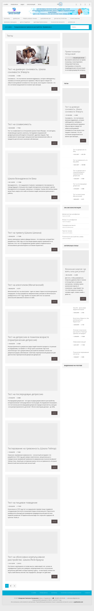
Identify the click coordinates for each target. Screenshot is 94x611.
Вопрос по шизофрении (69, 220)
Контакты (7, 18)
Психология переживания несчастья (81, 354)
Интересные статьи (71, 246)
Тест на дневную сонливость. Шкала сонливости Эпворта (27, 71)
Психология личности (58, 22)
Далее (54, 89)
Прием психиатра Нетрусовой (72, 52)
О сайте (6, 4)
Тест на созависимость (19, 124)
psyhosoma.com (78, 606)
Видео (22, 4)
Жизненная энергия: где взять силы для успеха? (75, 271)
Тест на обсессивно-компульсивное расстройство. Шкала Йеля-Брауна (26, 562)
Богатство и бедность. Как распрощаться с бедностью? (81, 320)
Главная (87, 597)
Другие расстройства (60, 18)
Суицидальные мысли (68, 226)
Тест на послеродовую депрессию (25, 396)
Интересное (71, 22)
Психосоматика (75, 18)
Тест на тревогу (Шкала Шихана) (24, 233)
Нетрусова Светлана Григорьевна (28, 602)
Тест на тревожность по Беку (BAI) (80, 161)
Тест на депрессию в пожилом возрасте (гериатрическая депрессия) (28, 340)
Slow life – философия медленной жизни (79, 309)
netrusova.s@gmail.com (73, 602)
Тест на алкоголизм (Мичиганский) (26, 286)
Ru (60, 4)
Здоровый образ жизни (40, 22)
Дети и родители (25, 22)
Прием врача (14, 4)
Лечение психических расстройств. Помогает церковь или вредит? (80, 332)
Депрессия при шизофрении (71, 215)
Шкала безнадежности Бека (22, 179)
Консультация (31, 4)
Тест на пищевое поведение (22, 505)
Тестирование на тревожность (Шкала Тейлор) (32, 451)
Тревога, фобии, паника (30, 18)
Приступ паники (67, 232)
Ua (58, 4)
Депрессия (16, 18)
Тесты (39, 4)
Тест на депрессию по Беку (79, 151)
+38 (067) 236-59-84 (59, 602)
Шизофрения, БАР (45, 18)
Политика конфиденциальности (70, 597)
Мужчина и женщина (10, 22)
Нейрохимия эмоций (79, 342)
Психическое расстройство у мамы (72, 237)
